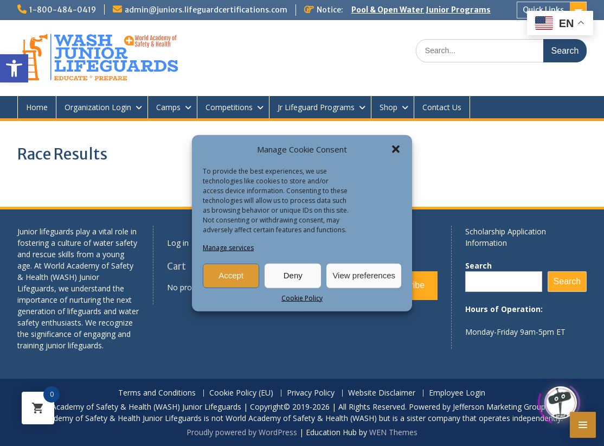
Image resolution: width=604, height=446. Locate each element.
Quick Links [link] (543, 10)
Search (478, 265)
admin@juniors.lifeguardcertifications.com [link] (206, 10)
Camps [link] (168, 107)
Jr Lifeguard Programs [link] (316, 107)
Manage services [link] (228, 247)
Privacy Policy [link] (311, 393)
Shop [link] (388, 107)
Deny (293, 275)
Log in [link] (178, 243)
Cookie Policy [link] (302, 297)
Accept (231, 275)
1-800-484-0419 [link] (62, 10)
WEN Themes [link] (393, 432)
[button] (395, 149)
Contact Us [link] (441, 107)
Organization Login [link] (98, 107)
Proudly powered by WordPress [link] (242, 432)
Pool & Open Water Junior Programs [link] (421, 10)
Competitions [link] (229, 107)
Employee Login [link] (457, 393)
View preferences (363, 275)
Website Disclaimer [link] (381, 393)
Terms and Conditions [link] (157, 393)
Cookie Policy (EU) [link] (241, 393)
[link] (14, 68)
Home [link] (37, 107)
